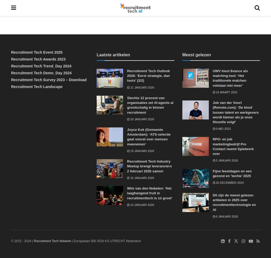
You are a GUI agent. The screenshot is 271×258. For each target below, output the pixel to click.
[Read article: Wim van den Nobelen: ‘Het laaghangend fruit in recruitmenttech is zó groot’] (110, 195)
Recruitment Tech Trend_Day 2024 (41, 66)
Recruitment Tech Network (52, 241)
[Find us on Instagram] (243, 241)
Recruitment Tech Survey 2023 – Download (49, 80)
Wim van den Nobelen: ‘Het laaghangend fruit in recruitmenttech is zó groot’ (149, 193)
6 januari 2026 (225, 216)
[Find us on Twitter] (236, 241)
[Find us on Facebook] (229, 241)
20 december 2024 (228, 182)
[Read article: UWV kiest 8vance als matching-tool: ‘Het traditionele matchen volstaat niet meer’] (195, 78)
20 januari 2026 (140, 119)
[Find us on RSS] (258, 241)
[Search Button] (257, 8)
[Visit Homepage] (135, 8)
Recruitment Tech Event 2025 (36, 52)
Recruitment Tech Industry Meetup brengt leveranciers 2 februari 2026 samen (149, 166)
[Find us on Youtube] (251, 241)
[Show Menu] (13, 8)
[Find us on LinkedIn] (223, 241)
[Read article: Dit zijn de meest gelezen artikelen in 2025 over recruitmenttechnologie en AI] (195, 202)
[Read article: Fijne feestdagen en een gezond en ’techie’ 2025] (195, 178)
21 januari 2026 (140, 87)
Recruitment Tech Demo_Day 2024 (41, 73)
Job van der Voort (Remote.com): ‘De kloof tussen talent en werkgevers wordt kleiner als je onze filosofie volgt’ (236, 112)
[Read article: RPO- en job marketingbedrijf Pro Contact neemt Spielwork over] (195, 146)
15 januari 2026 (140, 177)
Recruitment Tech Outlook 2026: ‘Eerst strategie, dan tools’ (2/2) (148, 75)
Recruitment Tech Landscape (36, 87)
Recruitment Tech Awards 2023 (38, 59)
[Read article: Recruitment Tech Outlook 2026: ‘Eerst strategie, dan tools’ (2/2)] (110, 78)
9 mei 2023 (222, 128)
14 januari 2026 (140, 204)
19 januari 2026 (140, 151)
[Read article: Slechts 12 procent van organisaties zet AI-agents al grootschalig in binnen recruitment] (110, 105)
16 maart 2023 (225, 92)
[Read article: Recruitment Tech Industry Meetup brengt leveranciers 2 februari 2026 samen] (110, 168)
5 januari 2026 (225, 160)
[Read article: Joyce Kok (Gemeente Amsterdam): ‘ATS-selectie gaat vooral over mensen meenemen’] (110, 136)
